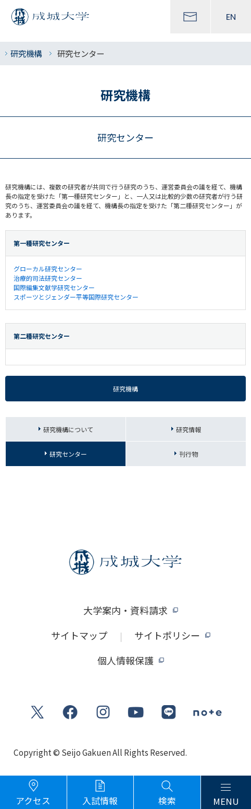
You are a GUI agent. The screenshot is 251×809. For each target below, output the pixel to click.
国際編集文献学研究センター (54, 287)
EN (231, 16)
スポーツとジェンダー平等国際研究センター (76, 296)
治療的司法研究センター (48, 277)
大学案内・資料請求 (125, 610)
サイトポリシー (167, 635)
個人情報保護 (125, 660)
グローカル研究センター (48, 268)
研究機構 (26, 53)
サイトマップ (79, 635)
